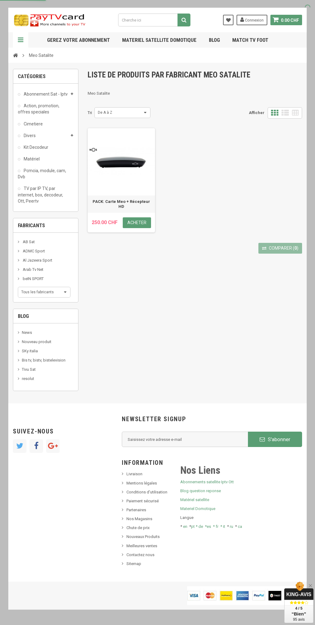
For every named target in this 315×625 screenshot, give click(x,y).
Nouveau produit (36, 341)
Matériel (31, 158)
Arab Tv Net (32, 269)
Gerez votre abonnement (78, 40)
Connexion (252, 19)
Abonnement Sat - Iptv (45, 94)
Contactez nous (140, 554)
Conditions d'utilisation (146, 492)
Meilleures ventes (141, 546)
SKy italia (30, 351)
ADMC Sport (33, 251)
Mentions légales (141, 483)
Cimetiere (33, 123)
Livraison (134, 474)
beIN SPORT (33, 278)
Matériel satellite (194, 499)
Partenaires (136, 510)
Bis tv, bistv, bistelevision (44, 360)
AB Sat (28, 241)
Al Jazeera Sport (37, 260)
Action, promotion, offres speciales (38, 108)
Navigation (20, 40)
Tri (90, 112)
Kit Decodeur (35, 147)
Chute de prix (138, 527)
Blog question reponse (200, 491)
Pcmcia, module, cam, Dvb (42, 173)
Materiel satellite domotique (159, 40)
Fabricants (31, 225)
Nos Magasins (139, 518)
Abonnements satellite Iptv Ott (207, 482)
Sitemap (133, 563)
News (27, 332)
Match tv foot (250, 40)
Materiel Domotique (197, 508)
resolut (28, 378)
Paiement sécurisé (142, 501)
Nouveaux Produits (143, 536)
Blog (214, 40)
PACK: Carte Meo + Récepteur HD (121, 204)
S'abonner (275, 439)
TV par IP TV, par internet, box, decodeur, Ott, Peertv (40, 194)
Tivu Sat (29, 369)
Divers (29, 135)
